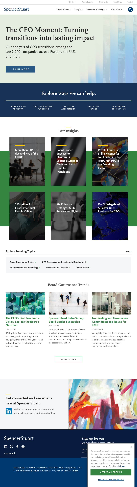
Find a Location (87, 2)
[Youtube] (23, 446)
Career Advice (82, 268)
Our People (10, 453)
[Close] (131, 454)
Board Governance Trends (22, 262)
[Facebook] (17, 446)
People (79, 10)
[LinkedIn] (5, 446)
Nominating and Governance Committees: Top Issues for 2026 (110, 322)
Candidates (117, 2)
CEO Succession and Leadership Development (64, 262)
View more (68, 360)
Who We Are (117, 10)
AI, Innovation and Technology (24, 268)
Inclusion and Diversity (57, 268)
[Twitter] (11, 446)
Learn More (20, 69)
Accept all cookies (111, 479)
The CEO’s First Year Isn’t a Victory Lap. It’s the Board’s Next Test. (22, 322)
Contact (130, 2)
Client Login (103, 2)
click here (121, 473)
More (127, 252)
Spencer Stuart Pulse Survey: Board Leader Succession (66, 320)
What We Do (64, 10)
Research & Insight (97, 10)
